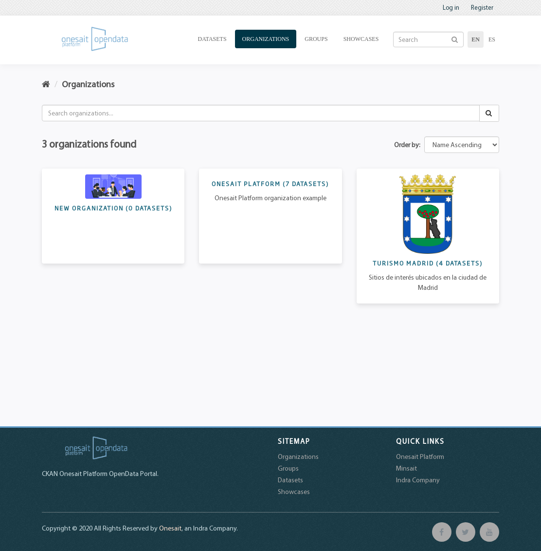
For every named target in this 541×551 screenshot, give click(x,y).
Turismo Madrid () (428, 263)
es (491, 39)
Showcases (361, 39)
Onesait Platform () (270, 183)
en (475, 39)
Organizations (265, 39)
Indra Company (418, 479)
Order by (406, 144)
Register (482, 7)
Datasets (212, 39)
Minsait (406, 468)
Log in (451, 7)
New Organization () (113, 208)
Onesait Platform (420, 456)
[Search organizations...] (261, 113)
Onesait (170, 528)
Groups (316, 39)
